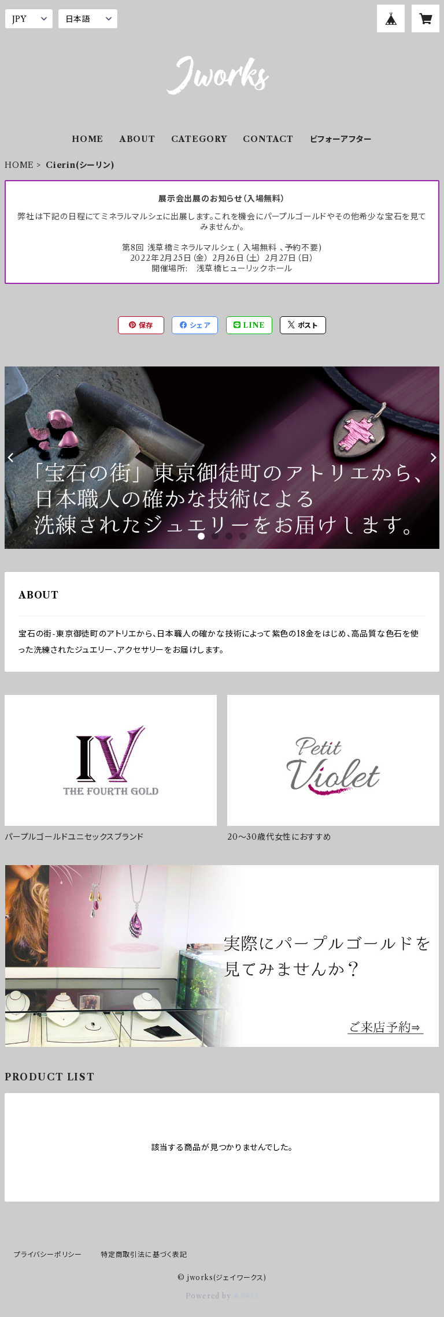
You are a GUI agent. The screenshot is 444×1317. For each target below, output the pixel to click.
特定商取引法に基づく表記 (144, 1254)
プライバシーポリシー (48, 1254)
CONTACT (268, 139)
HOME (87, 139)
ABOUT (138, 139)
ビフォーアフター (341, 139)
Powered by (222, 1296)
